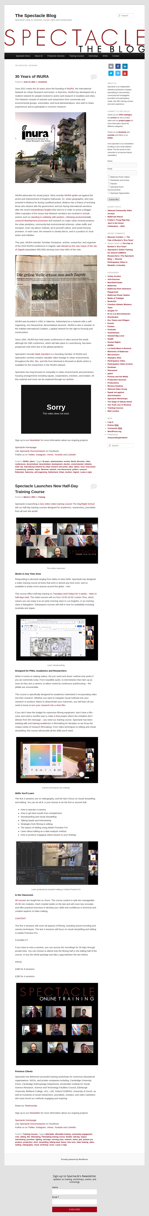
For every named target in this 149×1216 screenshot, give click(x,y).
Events (111, 323)
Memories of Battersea (118, 351)
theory (63, 1142)
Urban (61, 472)
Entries (113, 425)
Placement (112, 370)
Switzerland (53, 472)
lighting (39, 1139)
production (28, 1142)
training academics (41, 723)
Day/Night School (86, 504)
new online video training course (56, 504)
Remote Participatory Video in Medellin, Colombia (117, 262)
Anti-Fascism (114, 279)
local (83, 467)
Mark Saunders (42, 354)
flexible (69, 1137)
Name (55, 1187)
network (53, 469)
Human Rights (114, 342)
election (66, 464)
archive (69, 379)
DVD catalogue (125, 115)
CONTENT (20, 918)
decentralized (45, 464)
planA (32, 461)
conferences (20, 464)
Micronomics (113, 355)
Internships (93, 56)
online (75, 1139)
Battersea (112, 285)
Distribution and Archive (119, 180)
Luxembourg (20, 469)
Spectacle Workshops (118, 398)
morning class (58, 1139)
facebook (122, 132)
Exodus (111, 326)
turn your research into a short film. (49, 705)
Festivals (112, 329)
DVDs (105, 56)
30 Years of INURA (32, 76)
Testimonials (31, 1105)
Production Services (56, 56)
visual (36, 1145)
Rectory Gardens (115, 386)
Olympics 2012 (114, 358)
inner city (19, 467)
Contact (115, 56)
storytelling (44, 1142)
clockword (42, 82)
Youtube (59, 454)
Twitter (31, 454)
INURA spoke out (72, 195)
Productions (113, 383)
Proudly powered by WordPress (74, 1159)
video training (82, 1142)
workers (68, 472)
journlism (30, 1139)
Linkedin (72, 454)
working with (21, 723)
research (83, 469)
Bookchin (112, 301)
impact (84, 1137)
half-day (76, 1137)
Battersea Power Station (120, 177)
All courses (20, 900)
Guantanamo (113, 333)
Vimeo (50, 454)
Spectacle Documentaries (33, 451)
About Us (39, 56)
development (56, 464)
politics (75, 469)
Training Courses (76, 56)
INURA (70, 88)
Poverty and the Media (118, 376)
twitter (110, 138)
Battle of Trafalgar (116, 298)
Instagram (41, 454)
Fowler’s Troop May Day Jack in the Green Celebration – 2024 (119, 223)
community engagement (82, 1134)
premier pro (88, 1139)
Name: (110, 161)
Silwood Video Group (117, 389)
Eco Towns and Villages (118, 320)
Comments (115, 428)
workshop (44, 1145)
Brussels (81, 461)
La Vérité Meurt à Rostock (119, 348)
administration (57, 461)
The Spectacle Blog (35, 15)
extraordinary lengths (41, 209)
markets (30, 469)
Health (110, 339)
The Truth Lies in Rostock (119, 405)
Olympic (113, 184)
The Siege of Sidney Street (120, 402)
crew (17, 1137)
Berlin (73, 461)
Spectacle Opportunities (119, 193)
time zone (71, 1142)
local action (90, 467)
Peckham (112, 367)
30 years (46, 461)
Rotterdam (19, 472)
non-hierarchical (64, 469)
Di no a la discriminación (119, 314)
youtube (111, 135)
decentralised (32, 464)
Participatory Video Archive (120, 364)
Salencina (29, 472)
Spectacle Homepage (25, 447)
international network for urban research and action (46, 467)
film (28, 1137)
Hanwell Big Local (116, 336)
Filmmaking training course (53, 1137)
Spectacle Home (23, 56)
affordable (49, 1134)
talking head (55, 1142)
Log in (110, 422)
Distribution (113, 317)
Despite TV (112, 311)
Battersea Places (115, 217)
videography (27, 1145)
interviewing (20, 1139)
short (35, 1142)
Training (41, 497)
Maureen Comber (115, 237)
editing (23, 1137)
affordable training (63, 1134)
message (47, 1139)
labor (71, 467)
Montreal (44, 469)
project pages (124, 121)
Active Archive (114, 276)
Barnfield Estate (115, 282)
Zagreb (76, 472)
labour (77, 467)
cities (88, 461)
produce (18, 1142)
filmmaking (36, 1137)
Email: (110, 169)
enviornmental (77, 464)
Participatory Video (116, 361)
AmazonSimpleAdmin (117, 438)
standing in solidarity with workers (47, 217)
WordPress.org (114, 431)
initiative (88, 464)
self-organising (40, 472)
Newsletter (35, 440)
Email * (55, 1197)
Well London (113, 411)
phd (80, 1139)
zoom (51, 1145)
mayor (37, 469)
